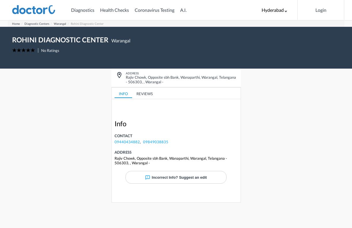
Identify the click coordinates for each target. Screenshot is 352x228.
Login (320, 10)
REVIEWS (144, 93)
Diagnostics (82, 10)
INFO (123, 93)
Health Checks (114, 10)
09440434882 (127, 142)
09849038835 (155, 142)
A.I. (183, 10)
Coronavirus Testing (154, 10)
